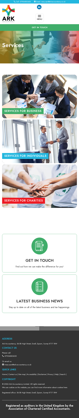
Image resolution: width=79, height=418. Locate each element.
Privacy (50, 374)
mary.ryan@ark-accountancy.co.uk (53, 1)
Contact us (12, 374)
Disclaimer (42, 374)
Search (62, 374)
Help (56, 374)
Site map (21, 374)
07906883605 (25, 1)
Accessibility (31, 374)
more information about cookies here (52, 387)
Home (4, 374)
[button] (39, 27)
